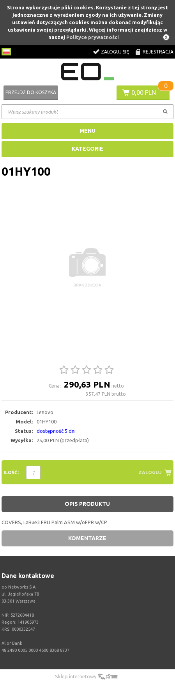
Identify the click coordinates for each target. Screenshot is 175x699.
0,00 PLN (143, 92)
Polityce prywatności (92, 37)
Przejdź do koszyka (30, 92)
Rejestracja (158, 51)
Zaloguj (150, 472)
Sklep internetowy (75, 676)
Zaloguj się (115, 51)
